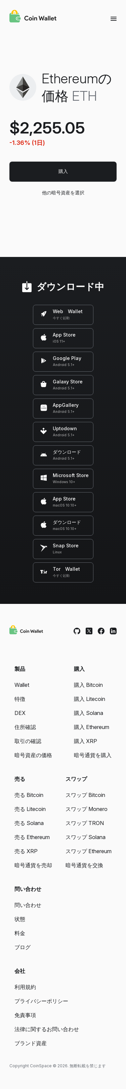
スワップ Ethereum (89, 851)
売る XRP (26, 851)
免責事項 (25, 1015)
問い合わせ (27, 905)
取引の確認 (27, 741)
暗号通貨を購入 (93, 755)
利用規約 (25, 987)
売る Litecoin (30, 809)
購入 (63, 171)
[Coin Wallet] (32, 17)
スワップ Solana (86, 837)
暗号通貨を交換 (84, 865)
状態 (19, 919)
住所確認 (25, 727)
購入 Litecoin (89, 699)
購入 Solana (88, 713)
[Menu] (113, 18)
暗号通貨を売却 (33, 865)
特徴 (19, 699)
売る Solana (29, 823)
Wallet (21, 685)
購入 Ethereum (91, 727)
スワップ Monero (87, 809)
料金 (19, 933)
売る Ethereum (32, 837)
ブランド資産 (30, 1043)
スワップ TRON (85, 823)
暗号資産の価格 (33, 755)
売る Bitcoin (28, 795)
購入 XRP (85, 741)
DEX (20, 713)
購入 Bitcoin (88, 685)
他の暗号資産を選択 (63, 192)
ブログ (22, 947)
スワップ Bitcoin (85, 795)
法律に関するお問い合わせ (46, 1029)
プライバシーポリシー (41, 1001)
